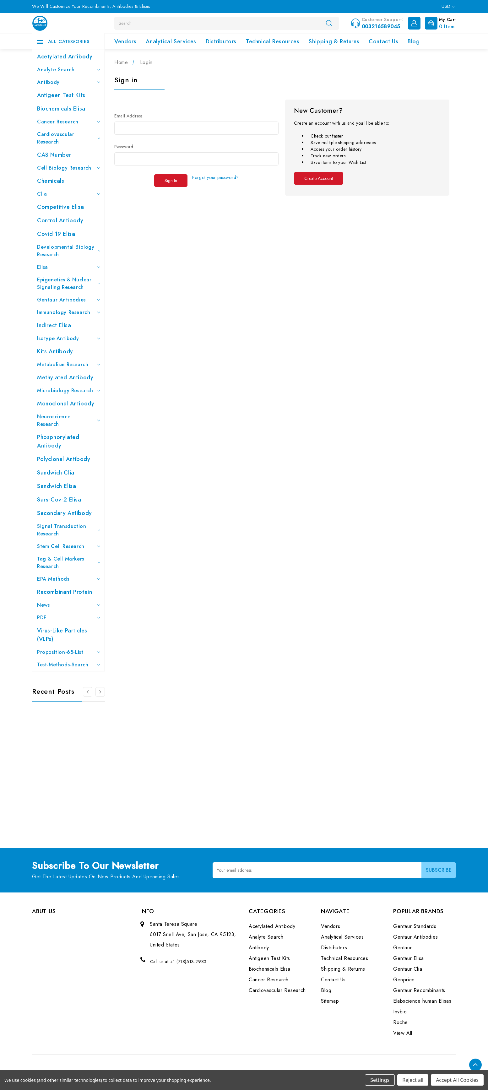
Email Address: (129, 116)
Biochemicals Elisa (61, 109)
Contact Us (383, 41)
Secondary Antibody (64, 513)
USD (448, 6)
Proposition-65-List (68, 652)
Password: (124, 147)
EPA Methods (68, 579)
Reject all (412, 1079)
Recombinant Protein (64, 592)
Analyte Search (68, 69)
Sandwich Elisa (56, 486)
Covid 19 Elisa (56, 234)
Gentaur (402, 947)
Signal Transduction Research (68, 530)
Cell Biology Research (68, 167)
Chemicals (50, 181)
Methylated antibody (65, 377)
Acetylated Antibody (64, 56)
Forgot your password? (215, 177)
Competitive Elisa (60, 207)
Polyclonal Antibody (63, 459)
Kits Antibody (55, 351)
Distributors (221, 41)
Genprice (404, 979)
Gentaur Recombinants (419, 990)
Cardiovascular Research (68, 138)
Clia (68, 194)
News (68, 605)
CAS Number (54, 155)
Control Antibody (60, 220)
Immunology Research (68, 312)
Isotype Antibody (68, 338)
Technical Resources (272, 41)
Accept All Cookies (457, 1079)
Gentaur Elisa (408, 958)
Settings (379, 1079)
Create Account (318, 178)
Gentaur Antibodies (68, 299)
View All (402, 1033)
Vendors (125, 41)
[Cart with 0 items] (439, 22)
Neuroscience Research (68, 420)
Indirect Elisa (54, 325)
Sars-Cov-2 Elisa (59, 500)
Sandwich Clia (55, 473)
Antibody (68, 82)
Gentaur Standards (414, 926)
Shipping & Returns (334, 41)
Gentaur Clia (407, 969)
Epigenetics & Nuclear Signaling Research (68, 283)
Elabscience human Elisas (422, 1001)
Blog (414, 41)
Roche (400, 1022)
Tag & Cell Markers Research (68, 562)
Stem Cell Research (68, 546)
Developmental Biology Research (68, 250)
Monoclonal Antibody (65, 403)
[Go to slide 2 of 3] (100, 692)
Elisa (68, 267)
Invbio (400, 1011)
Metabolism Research (68, 364)
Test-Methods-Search (68, 664)
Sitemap (330, 1001)
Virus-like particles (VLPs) (62, 634)
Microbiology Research (68, 390)
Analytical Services (171, 41)
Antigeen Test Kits (61, 95)
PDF (68, 617)
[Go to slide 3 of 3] (87, 692)
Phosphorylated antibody (58, 441)
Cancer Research (68, 121)
